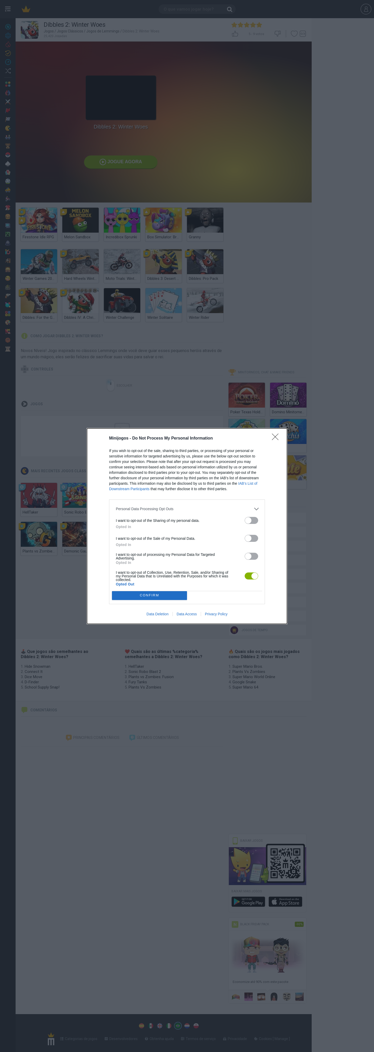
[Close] (277, 438)
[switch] (251, 520)
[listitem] (187, 509)
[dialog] (187, 526)
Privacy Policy (216, 614)
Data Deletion (157, 614)
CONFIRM (149, 595)
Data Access (187, 614)
